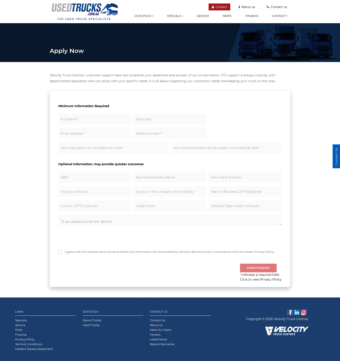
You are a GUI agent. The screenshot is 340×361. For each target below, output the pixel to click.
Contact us (277, 7)
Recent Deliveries (162, 344)
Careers (219, 7)
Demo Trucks (92, 320)
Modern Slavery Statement (34, 349)
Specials (175, 16)
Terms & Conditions (28, 344)
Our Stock (91, 311)
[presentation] (91, 237)
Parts (227, 16)
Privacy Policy (24, 339)
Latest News (158, 339)
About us (247, 7)
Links (19, 311)
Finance (251, 16)
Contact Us (158, 311)
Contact (280, 16)
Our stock (144, 16)
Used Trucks (91, 325)
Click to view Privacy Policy (261, 279)
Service (203, 16)
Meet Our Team (161, 330)
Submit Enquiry (258, 268)
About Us (156, 325)
